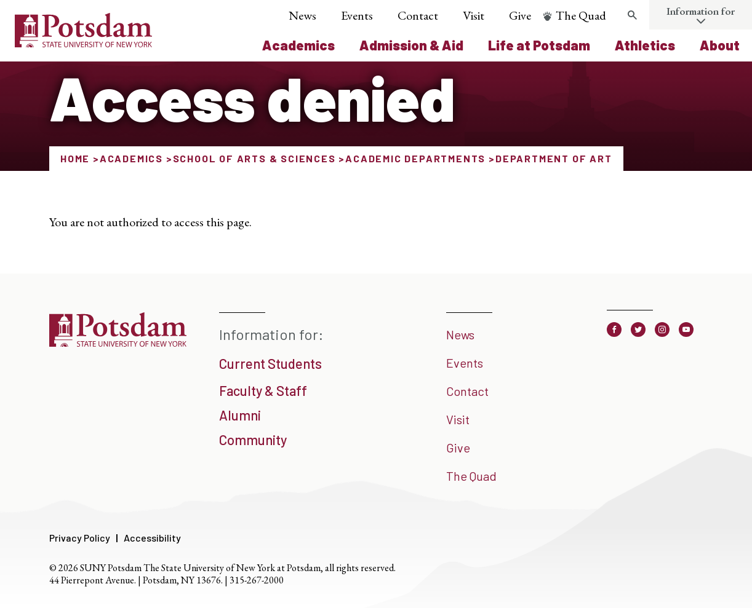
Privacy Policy (79, 537)
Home (75, 158)
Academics (298, 45)
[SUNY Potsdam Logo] (83, 43)
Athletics (645, 45)
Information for (700, 11)
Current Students (270, 363)
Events (357, 15)
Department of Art (553, 158)
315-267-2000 (257, 580)
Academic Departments (415, 158)
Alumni (240, 415)
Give (520, 15)
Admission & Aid (411, 45)
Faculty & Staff (263, 390)
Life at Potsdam (539, 45)
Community (253, 440)
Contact (418, 15)
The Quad (581, 15)
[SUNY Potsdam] (117, 342)
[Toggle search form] (632, 15)
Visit (473, 15)
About (720, 45)
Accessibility (152, 537)
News (302, 15)
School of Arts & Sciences (254, 158)
